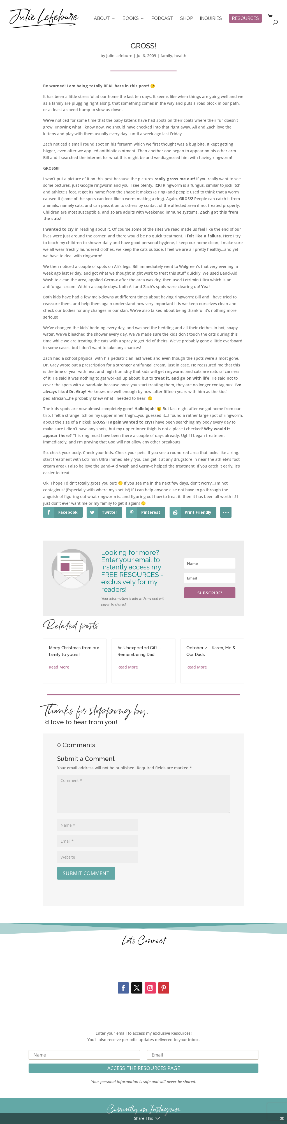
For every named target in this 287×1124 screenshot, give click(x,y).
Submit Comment (86, 873)
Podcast (162, 19)
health (180, 55)
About (102, 19)
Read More (59, 667)
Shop (186, 19)
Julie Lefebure (119, 55)
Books (130, 19)
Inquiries (211, 19)
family (166, 55)
